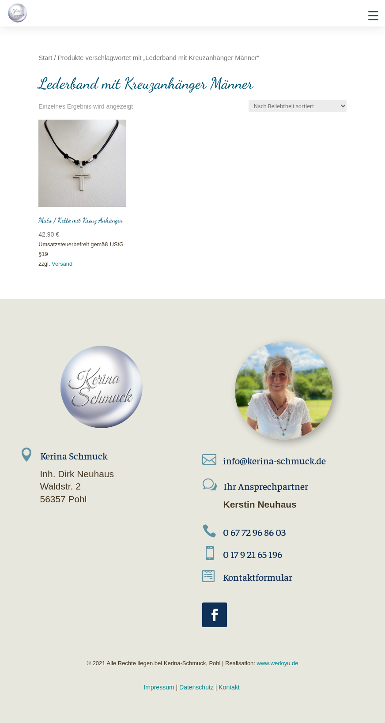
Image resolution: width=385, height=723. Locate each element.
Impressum (158, 687)
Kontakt (229, 687)
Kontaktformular (257, 577)
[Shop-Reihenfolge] (298, 106)
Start (45, 57)
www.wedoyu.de (276, 663)
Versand (62, 263)
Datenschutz (196, 687)
